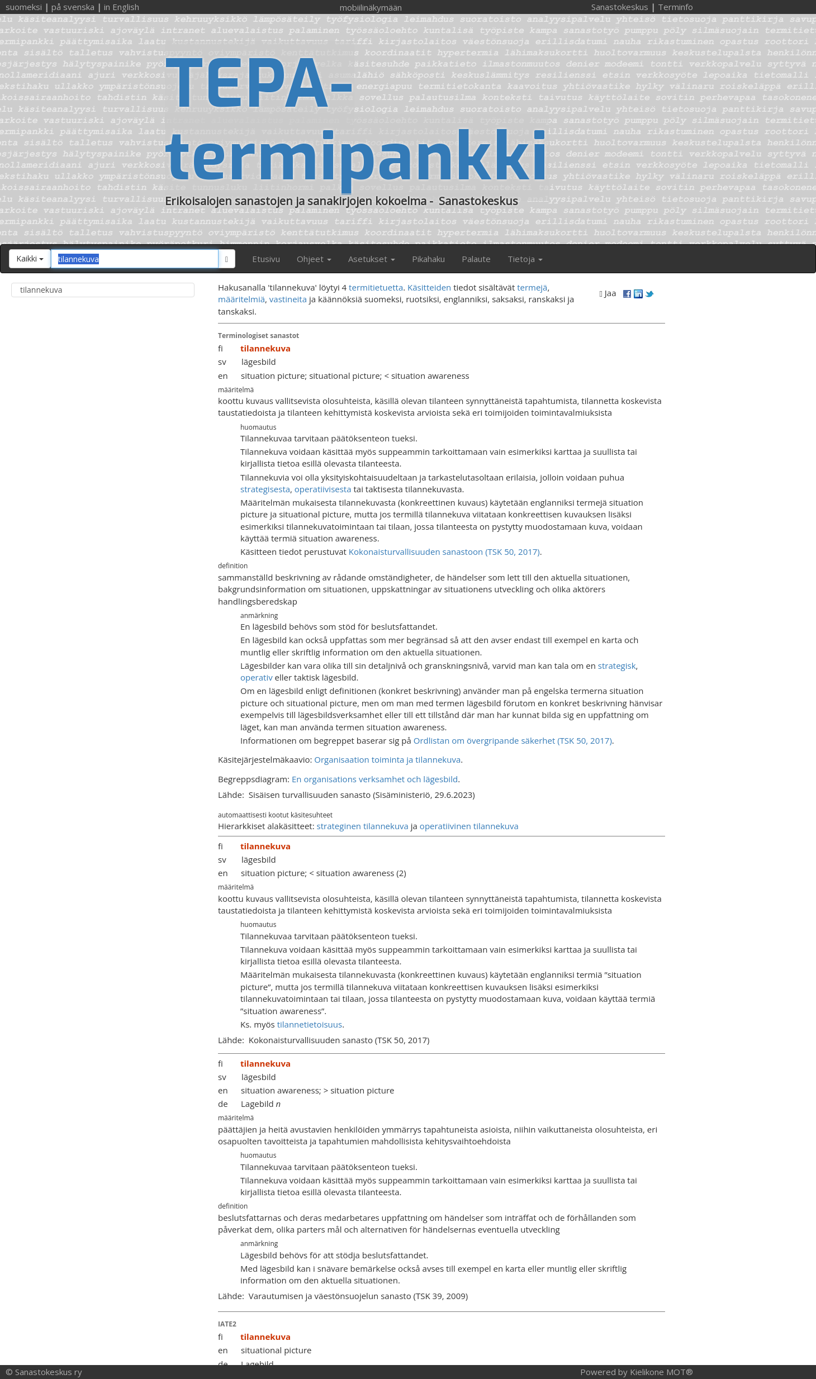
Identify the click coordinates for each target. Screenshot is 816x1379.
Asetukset (371, 258)
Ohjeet (314, 258)
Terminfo (675, 6)
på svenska (72, 6)
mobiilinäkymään (371, 7)
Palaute (476, 258)
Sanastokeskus (619, 6)
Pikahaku (428, 258)
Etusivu (266, 258)
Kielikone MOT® (661, 1371)
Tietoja (525, 258)
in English (121, 6)
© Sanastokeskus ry (44, 1371)
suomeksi (24, 6)
